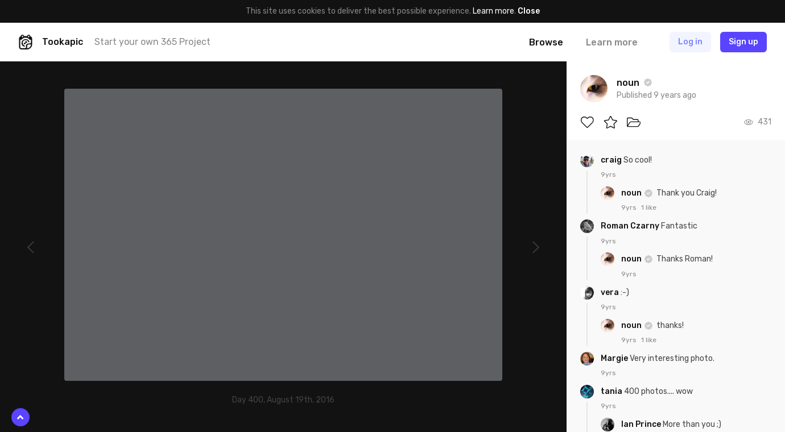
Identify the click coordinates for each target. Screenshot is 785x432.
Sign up (743, 42)
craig (612, 160)
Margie (615, 358)
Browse (546, 42)
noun (632, 193)
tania (612, 391)
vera (611, 292)
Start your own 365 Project (152, 41)
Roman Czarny (631, 226)
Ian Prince (642, 424)
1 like (648, 207)
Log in (690, 42)
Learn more (493, 11)
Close (529, 11)
